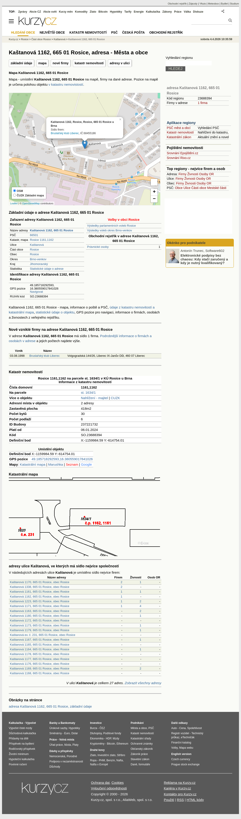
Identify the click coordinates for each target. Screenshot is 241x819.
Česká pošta (133, 32)
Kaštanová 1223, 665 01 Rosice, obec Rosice (39, 601)
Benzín (111, 760)
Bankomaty (67, 723)
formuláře (144, 764)
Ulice (186, 188)
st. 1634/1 (88, 392)
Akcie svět (50, 11)
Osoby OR (206, 174)
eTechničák (188, 737)
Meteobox (213, 3)
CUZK (115, 398)
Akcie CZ (35, 11)
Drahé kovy (97, 750)
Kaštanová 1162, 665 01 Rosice (86, 39)
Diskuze (198, 11)
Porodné (72, 756)
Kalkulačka (153, 11)
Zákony (167, 11)
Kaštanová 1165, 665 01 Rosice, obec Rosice (39, 644)
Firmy (182, 174)
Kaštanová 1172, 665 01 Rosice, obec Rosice (39, 620)
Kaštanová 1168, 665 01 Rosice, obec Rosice (39, 673)
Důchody (54, 766)
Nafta (119, 760)
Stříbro (121, 755)
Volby (174, 747)
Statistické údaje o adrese (47, 268)
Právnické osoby (98, 246)
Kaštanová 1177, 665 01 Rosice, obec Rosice (39, 659)
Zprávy (22, 11)
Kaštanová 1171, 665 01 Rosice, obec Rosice (39, 606)
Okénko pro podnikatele (186, 243)
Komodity (81, 11)
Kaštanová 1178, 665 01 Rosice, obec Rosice (39, 654)
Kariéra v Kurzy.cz (177, 788)
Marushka (55, 464)
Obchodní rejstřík (177, 3)
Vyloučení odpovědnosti (109, 788)
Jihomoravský (39, 264)
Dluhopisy (96, 733)
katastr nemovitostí (89, 63)
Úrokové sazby (58, 728)
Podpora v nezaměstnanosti (66, 761)
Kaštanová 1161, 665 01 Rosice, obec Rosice (39, 591)
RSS (180, 800)
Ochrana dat (100, 782)
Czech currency (180, 759)
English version (181, 754)
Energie (139, 11)
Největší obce (52, 32)
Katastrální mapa (32, 464)
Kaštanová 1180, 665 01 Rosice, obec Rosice (39, 615)
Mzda (67, 744)
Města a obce (139, 728)
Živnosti (192, 174)
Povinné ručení (18, 764)
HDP (108, 738)
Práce (178, 11)
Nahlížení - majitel (94, 398)
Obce (179, 188)
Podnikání (137, 723)
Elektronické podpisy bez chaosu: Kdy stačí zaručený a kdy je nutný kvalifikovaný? (204, 259)
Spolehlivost (194, 728)
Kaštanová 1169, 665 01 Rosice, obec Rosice (39, 668)
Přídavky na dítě (18, 738)
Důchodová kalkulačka (22, 733)
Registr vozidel (180, 733)
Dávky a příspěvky (61, 751)
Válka (187, 11)
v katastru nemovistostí (66, 84)
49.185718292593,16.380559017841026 (62, 459)
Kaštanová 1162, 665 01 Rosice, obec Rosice (39, 596)
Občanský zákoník (142, 748)
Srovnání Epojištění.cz (182, 153)
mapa (42, 63)
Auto (174, 728)
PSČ (114, 32)
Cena (182, 728)
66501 (34, 235)
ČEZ (102, 728)
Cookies (117, 782)
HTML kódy (195, 800)
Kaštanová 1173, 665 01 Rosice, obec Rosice (39, 625)
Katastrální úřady (141, 738)
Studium (234, 3)
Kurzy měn (66, 11)
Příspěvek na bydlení (21, 743)
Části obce (198, 188)
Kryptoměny (97, 743)
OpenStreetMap (31, 203)
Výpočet (30, 723)
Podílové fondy (112, 733)
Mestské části (216, 188)
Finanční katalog (181, 742)
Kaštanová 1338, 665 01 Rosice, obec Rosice (39, 587)
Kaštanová (37, 244)
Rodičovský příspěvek (22, 748)
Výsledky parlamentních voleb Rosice (111, 225)
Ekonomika (96, 738)
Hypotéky (116, 11)
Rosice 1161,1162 (42, 240)
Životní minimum (19, 754)
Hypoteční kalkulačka (21, 759)
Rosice (34, 249)
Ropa (93, 760)
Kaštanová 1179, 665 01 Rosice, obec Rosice (39, 630)
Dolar (74, 733)
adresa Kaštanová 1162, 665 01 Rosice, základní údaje (50, 706)
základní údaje (21, 63)
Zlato (93, 11)
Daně (134, 764)
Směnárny (55, 733)
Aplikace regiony (181, 123)
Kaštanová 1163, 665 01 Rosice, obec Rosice (39, 611)
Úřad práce (56, 744)
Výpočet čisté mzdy (20, 728)
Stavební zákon (140, 759)
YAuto (202, 3)
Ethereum (122, 743)
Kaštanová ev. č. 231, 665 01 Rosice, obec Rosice (42, 635)
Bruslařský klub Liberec (65, 133)
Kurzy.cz (13, 39)
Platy (75, 744)
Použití (169, 800)
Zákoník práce (139, 754)
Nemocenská (57, 756)
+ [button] (154, 192)
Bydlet (224, 3)
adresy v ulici (120, 63)
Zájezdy (193, 3)
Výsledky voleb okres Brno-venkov (109, 230)
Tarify (128, 11)
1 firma (202, 103)
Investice (96, 723)
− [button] (154, 199)
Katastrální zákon (179, 137)
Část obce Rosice (41, 39)
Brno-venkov (38, 259)
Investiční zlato (106, 755)
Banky (53, 723)
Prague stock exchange (185, 764)
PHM (102, 760)
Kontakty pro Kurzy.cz (180, 794)
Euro (67, 733)
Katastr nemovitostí (180, 132)
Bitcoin (103, 11)
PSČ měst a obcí (178, 128)
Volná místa (66, 739)
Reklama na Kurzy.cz (180, 782)
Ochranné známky (142, 743)
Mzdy (116, 738)
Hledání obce (23, 32)
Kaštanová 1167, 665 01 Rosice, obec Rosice (39, 639)
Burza (93, 728)
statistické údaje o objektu (55, 312)
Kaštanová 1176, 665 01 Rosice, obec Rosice (39, 663)
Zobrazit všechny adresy (143, 683)
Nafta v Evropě (99, 764)
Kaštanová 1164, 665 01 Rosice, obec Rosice (39, 649)
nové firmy (61, 63)
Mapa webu (186, 747)
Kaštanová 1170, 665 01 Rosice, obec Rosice (39, 582)
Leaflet (14, 203)
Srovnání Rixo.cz (179, 158)
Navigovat (36, 291)
